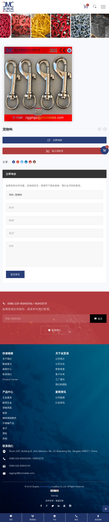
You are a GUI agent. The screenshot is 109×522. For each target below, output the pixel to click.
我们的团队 (61, 384)
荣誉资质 (60, 369)
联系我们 (56, 330)
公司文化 (60, 363)
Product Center (10, 379)
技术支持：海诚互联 (55, 500)
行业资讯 (60, 402)
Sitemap (54, 495)
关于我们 (7, 358)
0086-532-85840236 (19, 303)
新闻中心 (7, 369)
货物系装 (7, 407)
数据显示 (7, 363)
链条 (4, 412)
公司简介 (60, 358)
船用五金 (7, 402)
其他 (4, 438)
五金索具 (7, 397)
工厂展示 (60, 379)
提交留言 (15, 274)
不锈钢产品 (8, 423)
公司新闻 (60, 397)
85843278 (41, 303)
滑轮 (4, 433)
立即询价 (57, 140)
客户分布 (60, 374)
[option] (38, 84)
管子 (4, 428)
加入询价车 (57, 151)
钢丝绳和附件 (9, 418)
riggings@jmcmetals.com (22, 473)
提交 (100, 318)
